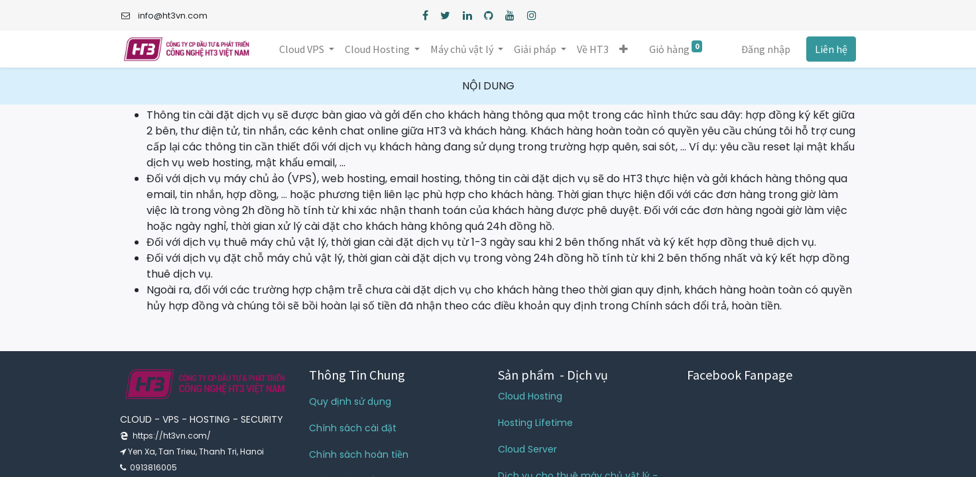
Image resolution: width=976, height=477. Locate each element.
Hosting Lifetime (535, 422)
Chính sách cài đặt (352, 428)
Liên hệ (831, 49)
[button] (623, 49)
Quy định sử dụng (350, 401)
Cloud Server (527, 449)
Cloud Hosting (530, 396)
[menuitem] (593, 49)
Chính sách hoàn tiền (358, 454)
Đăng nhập (765, 49)
